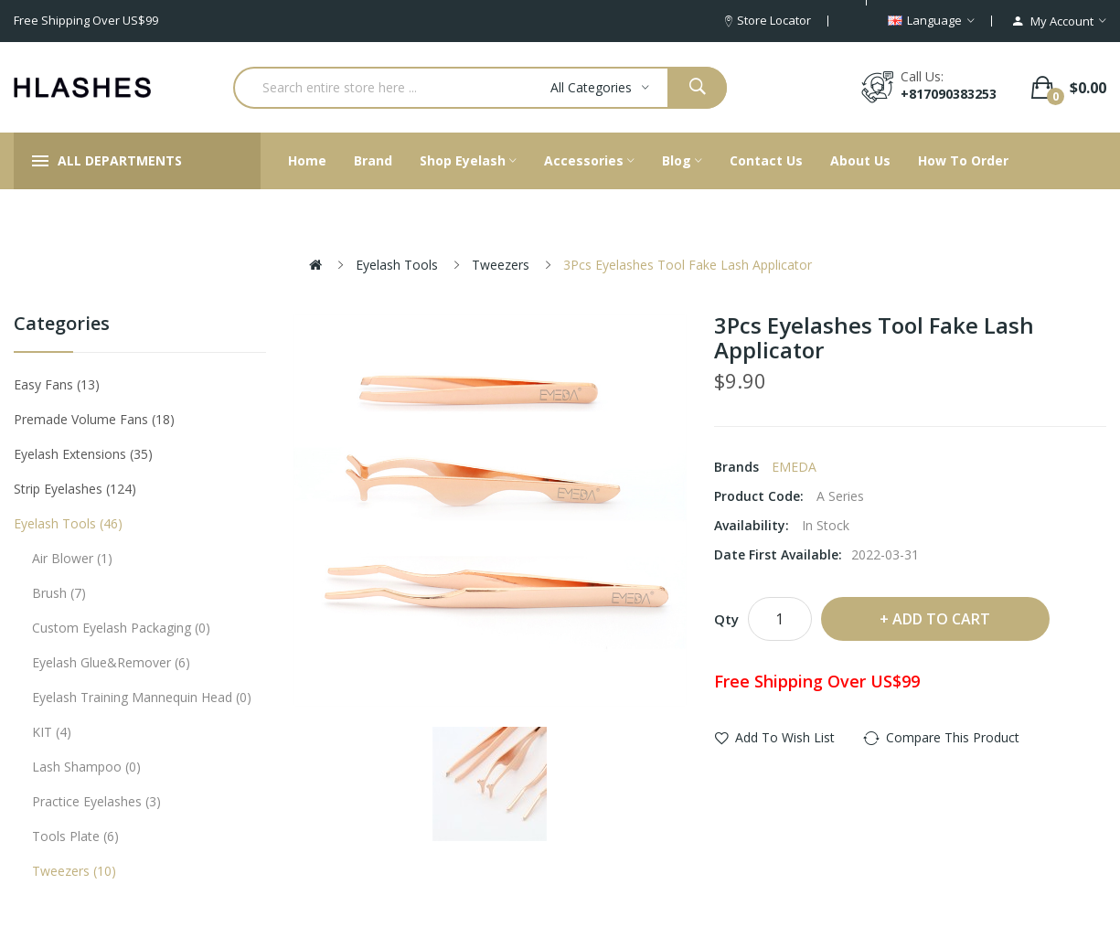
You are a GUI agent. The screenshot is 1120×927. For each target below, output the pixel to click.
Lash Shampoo (86, 766)
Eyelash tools (397, 264)
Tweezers (500, 264)
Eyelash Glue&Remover (111, 662)
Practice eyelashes (96, 801)
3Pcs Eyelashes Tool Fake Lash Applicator (687, 264)
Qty (726, 619)
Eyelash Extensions (83, 454)
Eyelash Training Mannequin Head (141, 697)
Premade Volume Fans (94, 419)
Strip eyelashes (75, 488)
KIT (51, 732)
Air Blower (72, 558)
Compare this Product (952, 737)
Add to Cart (941, 619)
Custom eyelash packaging (121, 627)
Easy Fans (57, 384)
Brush (59, 593)
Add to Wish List (785, 737)
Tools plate (75, 836)
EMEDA (794, 466)
